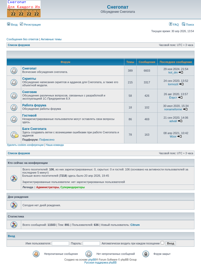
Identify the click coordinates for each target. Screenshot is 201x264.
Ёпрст (173, 97)
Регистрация (30, 24)
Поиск (188, 24)
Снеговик (29, 92)
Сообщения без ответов (22, 39)
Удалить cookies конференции (25, 145)
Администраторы (47, 187)
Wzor (173, 136)
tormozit (173, 84)
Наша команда (55, 145)
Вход (12, 24)
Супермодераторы (72, 187)
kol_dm (173, 72)
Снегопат (118, 7)
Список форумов (19, 45)
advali (173, 121)
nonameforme (173, 109)
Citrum (134, 224)
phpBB (92, 259)
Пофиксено (46, 139)
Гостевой (29, 115)
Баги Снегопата (34, 129)
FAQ (174, 24)
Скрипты (29, 79)
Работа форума (34, 105)
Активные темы (51, 39)
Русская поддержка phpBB (100, 262)
